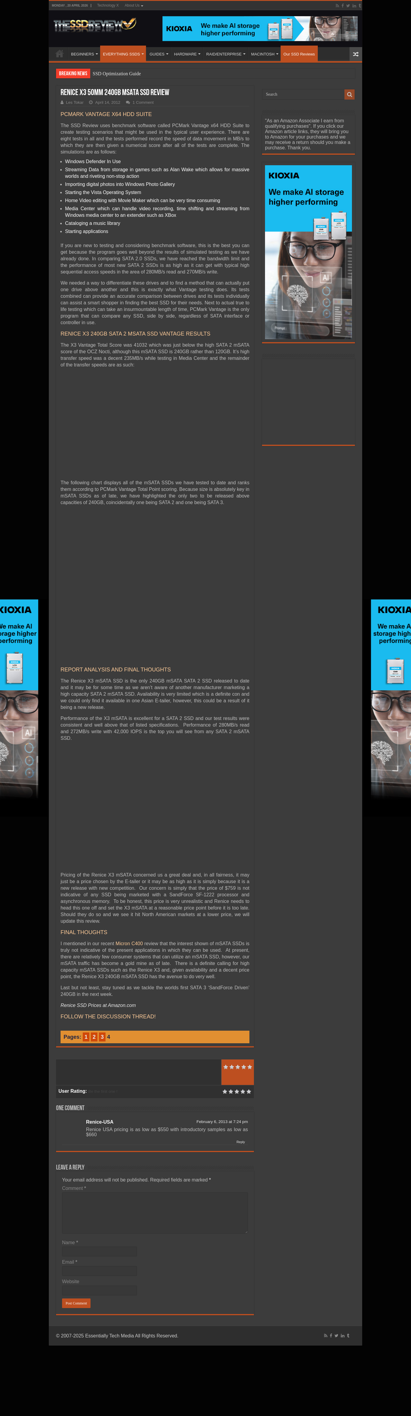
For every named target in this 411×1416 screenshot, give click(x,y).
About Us (132, 5)
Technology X (108, 5)
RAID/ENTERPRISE (224, 54)
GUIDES (157, 54)
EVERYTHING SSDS (121, 54)
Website (70, 1281)
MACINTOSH (263, 54)
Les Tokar (75, 102)
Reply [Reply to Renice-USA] (241, 1142)
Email (69, 1262)
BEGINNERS (82, 54)
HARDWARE (185, 54)
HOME (59, 53)
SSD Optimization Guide (117, 73)
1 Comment (143, 102)
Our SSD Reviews (299, 54)
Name (70, 1242)
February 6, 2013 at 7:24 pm (222, 1121)
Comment (74, 1188)
